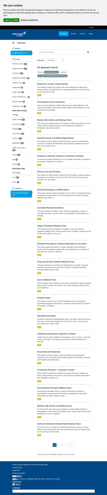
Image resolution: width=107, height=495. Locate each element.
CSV (39, 95)
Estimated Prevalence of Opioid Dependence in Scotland (61, 244)
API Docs (71, 454)
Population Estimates (46, 316)
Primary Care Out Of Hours (49, 172)
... (66, 445)
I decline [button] (15, 20)
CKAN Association (18, 473)
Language (16, 488)
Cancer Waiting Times (46, 280)
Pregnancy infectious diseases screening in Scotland (60, 156)
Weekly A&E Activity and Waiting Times (54, 120)
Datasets (63, 34)
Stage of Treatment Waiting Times (51, 226)
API (64, 454)
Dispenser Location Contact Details (52, 84)
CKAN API (16, 470)
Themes (73, 34)
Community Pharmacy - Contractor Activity (56, 370)
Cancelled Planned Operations (50, 208)
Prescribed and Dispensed (48, 352)
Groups (82, 34)
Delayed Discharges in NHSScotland (53, 190)
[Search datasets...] (61, 52)
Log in (91, 27)
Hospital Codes (43, 298)
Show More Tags (18, 168)
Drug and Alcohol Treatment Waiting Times (55, 262)
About (91, 34)
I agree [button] (7, 20)
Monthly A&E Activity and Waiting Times (54, 406)
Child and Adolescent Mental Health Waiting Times (59, 424)
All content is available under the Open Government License (36, 479)
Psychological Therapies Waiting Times (54, 388)
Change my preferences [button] (29, 20)
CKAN (16, 484)
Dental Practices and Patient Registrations (55, 138)
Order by (40, 60)
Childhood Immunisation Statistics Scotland (56, 334)
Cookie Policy (17, 467)
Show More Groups (19, 111)
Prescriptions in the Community (51, 102)
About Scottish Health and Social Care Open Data (30, 465)
